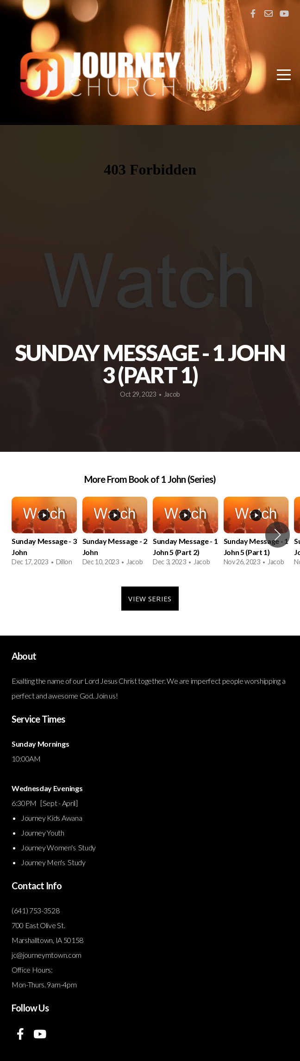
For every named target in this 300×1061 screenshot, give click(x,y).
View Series (149, 598)
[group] (44, 535)
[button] (277, 534)
